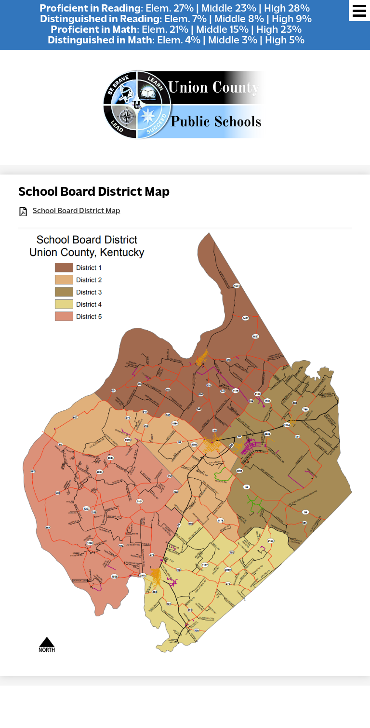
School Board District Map (76, 211)
